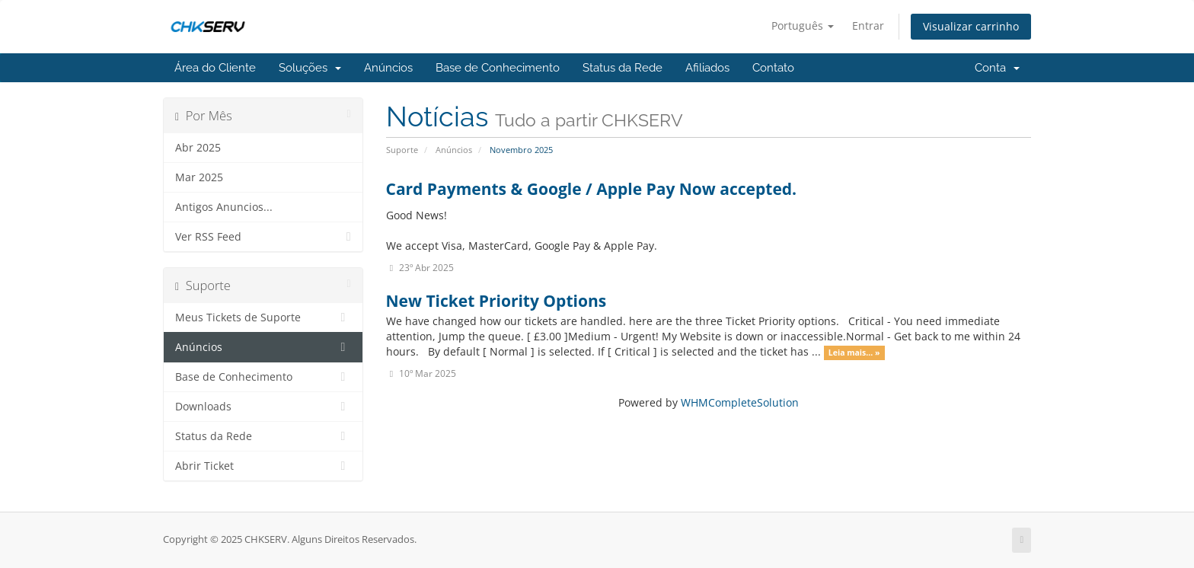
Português (802, 25)
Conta (997, 68)
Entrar (868, 25)
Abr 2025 (198, 148)
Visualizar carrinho (971, 26)
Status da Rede (622, 68)
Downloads (263, 406)
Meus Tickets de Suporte (263, 317)
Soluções (310, 68)
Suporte (402, 149)
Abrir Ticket (263, 466)
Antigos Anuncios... (224, 207)
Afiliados (707, 68)
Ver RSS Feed (263, 237)
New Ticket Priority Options (496, 300)
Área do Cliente (215, 68)
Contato (773, 68)
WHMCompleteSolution (740, 402)
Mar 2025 (199, 177)
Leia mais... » (854, 352)
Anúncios (388, 68)
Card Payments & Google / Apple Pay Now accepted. (591, 188)
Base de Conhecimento (498, 68)
